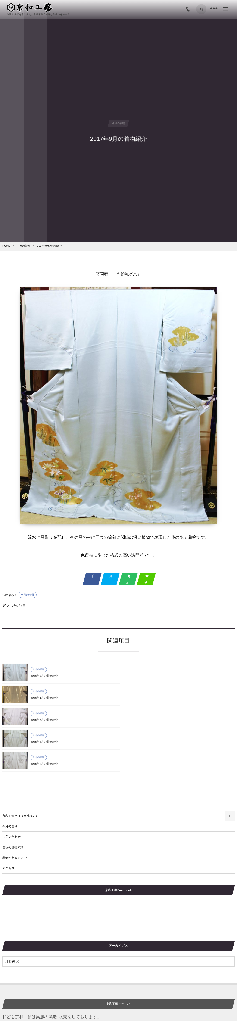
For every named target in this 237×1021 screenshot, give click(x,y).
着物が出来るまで (14, 814)
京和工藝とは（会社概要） (20, 772)
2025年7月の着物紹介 (44, 700)
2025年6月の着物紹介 (160, 700)
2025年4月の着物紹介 (44, 722)
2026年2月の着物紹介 (44, 678)
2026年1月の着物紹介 (160, 678)
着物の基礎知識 (12, 803)
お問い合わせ (11, 792)
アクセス (8, 824)
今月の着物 (27, 594)
